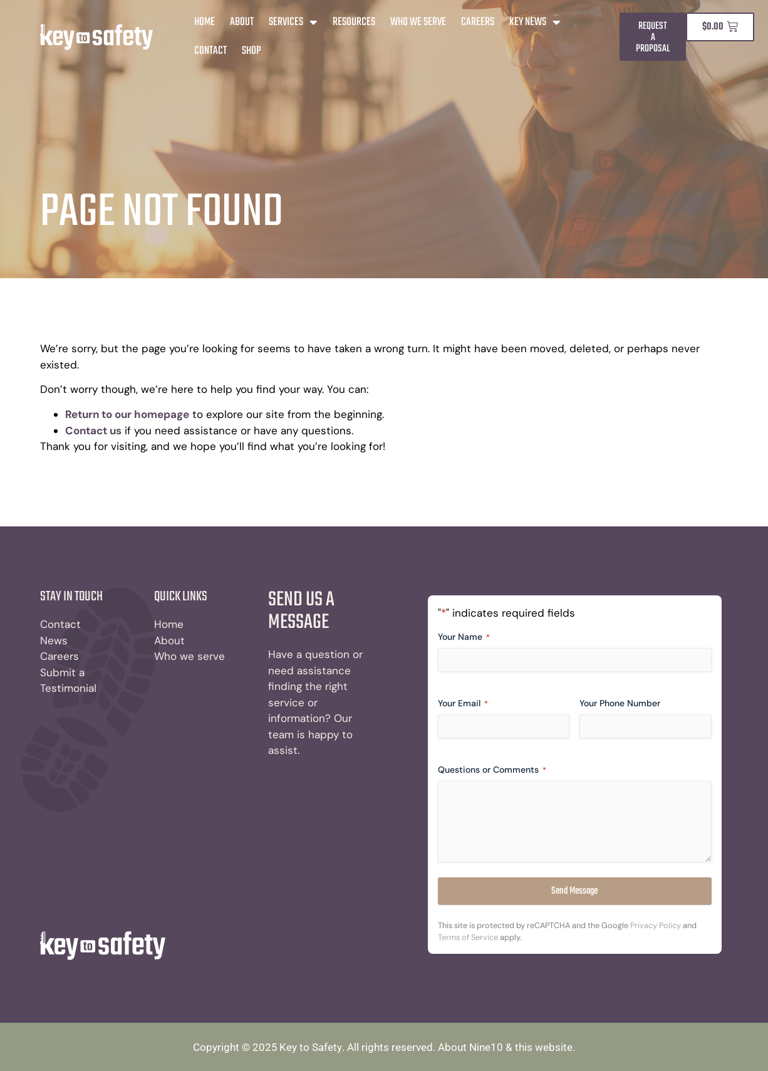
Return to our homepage (127, 414)
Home (204, 22)
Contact (210, 51)
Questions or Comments (492, 770)
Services (293, 22)
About (242, 22)
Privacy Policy (655, 926)
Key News (535, 22)
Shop (251, 51)
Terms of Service (468, 938)
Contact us (93, 430)
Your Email (463, 703)
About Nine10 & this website (505, 1047)
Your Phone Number (620, 703)
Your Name (464, 637)
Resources (354, 22)
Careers (477, 22)
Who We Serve (418, 22)
